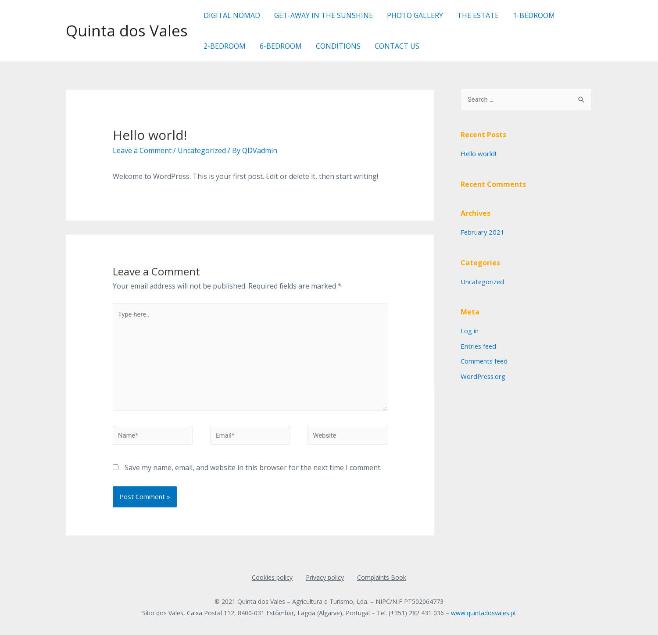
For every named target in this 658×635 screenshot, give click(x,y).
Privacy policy (325, 578)
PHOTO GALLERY (415, 15)
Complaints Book (381, 578)
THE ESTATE (478, 15)
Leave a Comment (142, 150)
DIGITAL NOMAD (232, 15)
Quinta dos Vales (127, 30)
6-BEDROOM (281, 46)
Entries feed (479, 344)
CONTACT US (397, 46)
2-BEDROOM (225, 46)
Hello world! (479, 153)
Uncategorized (202, 150)
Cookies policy (272, 578)
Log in (470, 329)
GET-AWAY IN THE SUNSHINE (323, 15)
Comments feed (485, 359)
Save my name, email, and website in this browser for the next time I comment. (253, 468)
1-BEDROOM (534, 15)
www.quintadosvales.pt (483, 614)
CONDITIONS (338, 46)
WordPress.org (484, 374)
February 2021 (483, 231)
